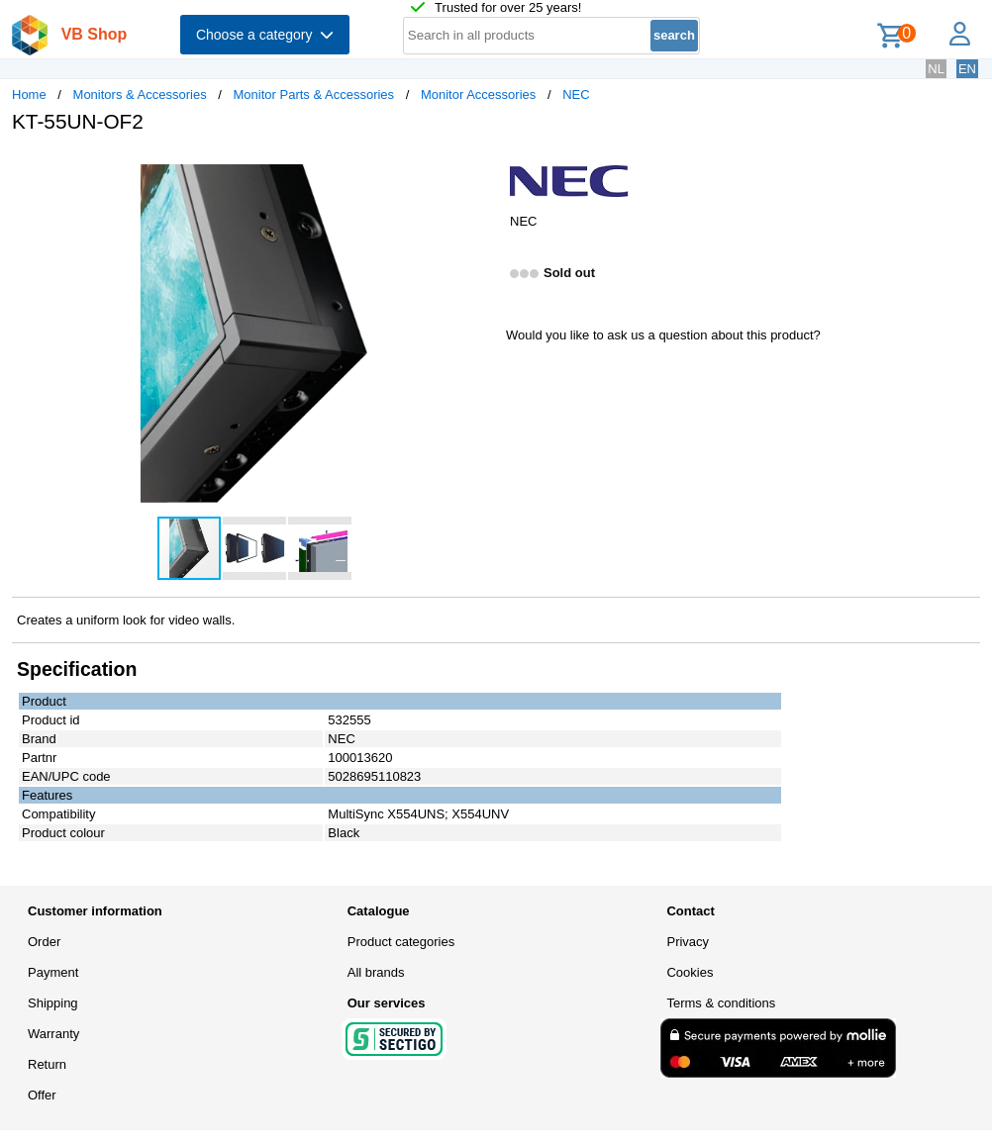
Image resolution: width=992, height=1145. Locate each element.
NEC (575, 94)
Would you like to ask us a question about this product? (663, 335)
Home (29, 94)
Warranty (53, 1033)
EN (967, 68)
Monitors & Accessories (140, 94)
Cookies (689, 972)
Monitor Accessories (478, 94)
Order (44, 941)
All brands (376, 972)
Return (47, 1064)
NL (936, 68)
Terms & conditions (720, 1003)
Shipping (53, 1003)
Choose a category (265, 35)
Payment (53, 972)
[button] (478, 169)
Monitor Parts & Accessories (314, 94)
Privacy (687, 941)
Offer (42, 1095)
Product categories (400, 941)
